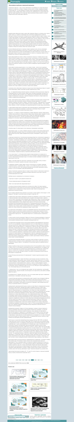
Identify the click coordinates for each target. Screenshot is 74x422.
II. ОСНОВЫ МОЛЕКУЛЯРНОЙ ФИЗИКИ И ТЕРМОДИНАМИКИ (60, 32)
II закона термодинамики (59, 29)
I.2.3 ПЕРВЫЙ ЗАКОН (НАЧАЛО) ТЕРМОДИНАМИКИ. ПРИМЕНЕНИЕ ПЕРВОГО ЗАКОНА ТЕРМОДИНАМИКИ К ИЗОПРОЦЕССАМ (60, 13)
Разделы (54, 1)
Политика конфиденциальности (55, 420)
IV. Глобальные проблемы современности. (59, 36)
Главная (48, 1)
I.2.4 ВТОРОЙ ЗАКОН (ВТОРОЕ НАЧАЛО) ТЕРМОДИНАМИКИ (60, 18)
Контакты (61, 1)
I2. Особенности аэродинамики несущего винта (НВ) (59, 26)
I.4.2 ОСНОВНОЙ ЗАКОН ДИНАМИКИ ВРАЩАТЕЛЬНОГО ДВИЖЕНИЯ (59, 22)
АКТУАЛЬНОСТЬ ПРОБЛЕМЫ (60, 38)
